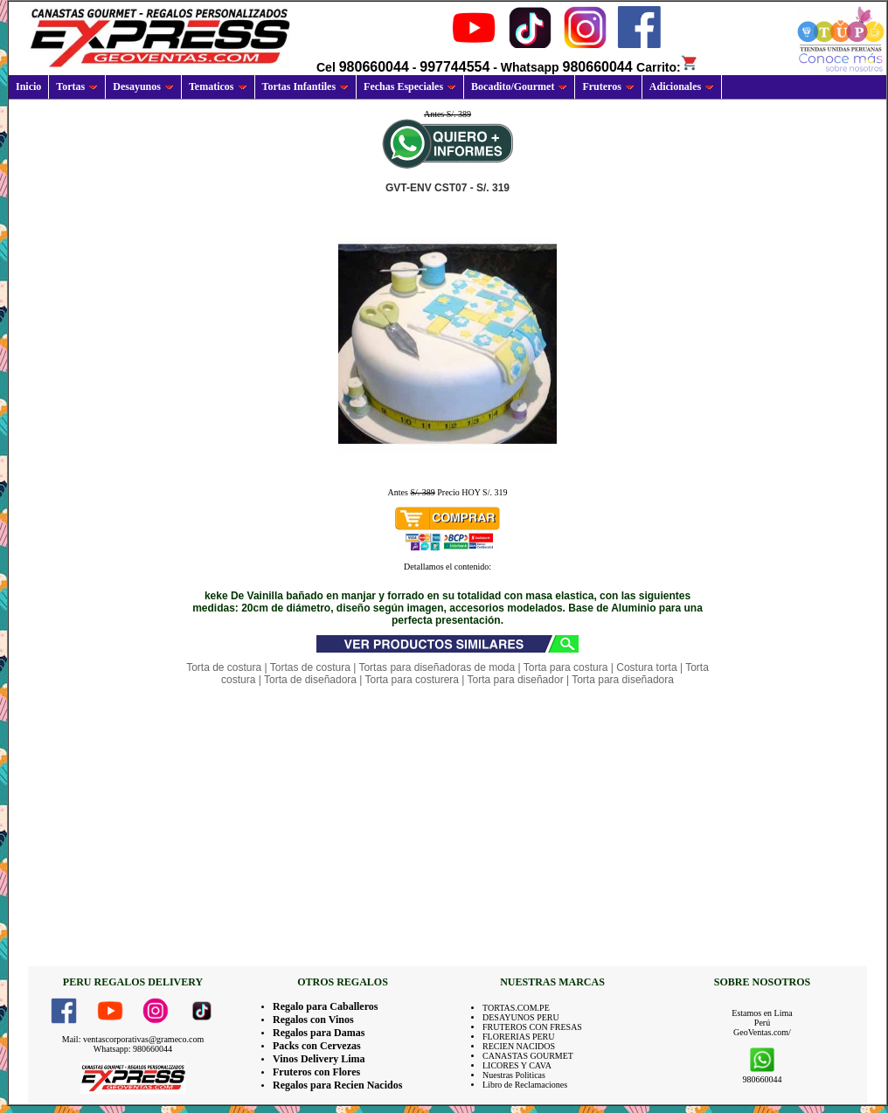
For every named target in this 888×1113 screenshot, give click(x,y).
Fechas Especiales (410, 86)
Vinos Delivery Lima (319, 1059)
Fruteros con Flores (316, 1072)
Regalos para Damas (318, 1033)
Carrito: (667, 67)
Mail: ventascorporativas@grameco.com (133, 1039)
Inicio (28, 86)
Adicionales (681, 86)
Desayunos (143, 86)
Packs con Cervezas (317, 1046)
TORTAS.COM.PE (516, 1008)
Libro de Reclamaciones (524, 1084)
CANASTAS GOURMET (527, 1056)
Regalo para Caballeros (325, 1006)
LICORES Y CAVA (517, 1065)
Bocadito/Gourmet (519, 86)
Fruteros (608, 86)
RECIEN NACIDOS (518, 1046)
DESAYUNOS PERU (520, 1017)
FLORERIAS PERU (518, 1036)
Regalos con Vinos (313, 1019)
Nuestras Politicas (513, 1075)
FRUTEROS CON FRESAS (532, 1027)
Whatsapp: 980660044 (133, 1049)
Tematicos (218, 86)
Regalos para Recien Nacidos (337, 1085)
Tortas (77, 86)
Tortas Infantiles (306, 86)
